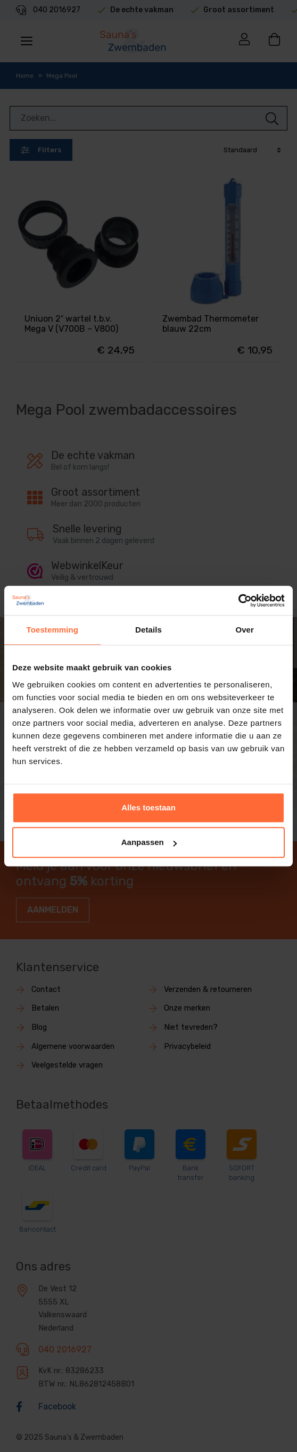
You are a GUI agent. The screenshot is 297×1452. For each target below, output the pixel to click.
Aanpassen (149, 842)
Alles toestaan (148, 807)
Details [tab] (148, 629)
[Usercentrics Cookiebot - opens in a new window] (238, 601)
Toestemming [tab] (53, 629)
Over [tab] (244, 629)
